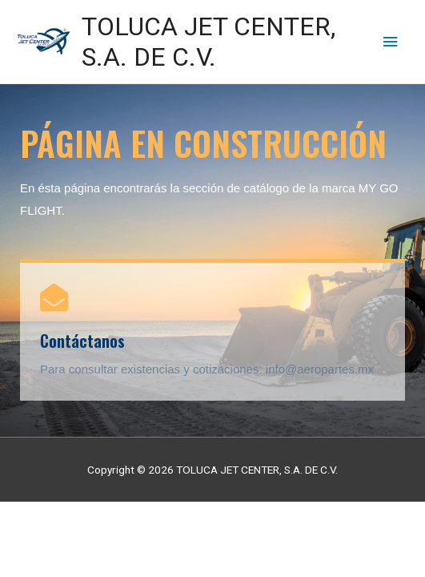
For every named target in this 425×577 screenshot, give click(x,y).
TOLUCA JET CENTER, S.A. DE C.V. (208, 41)
